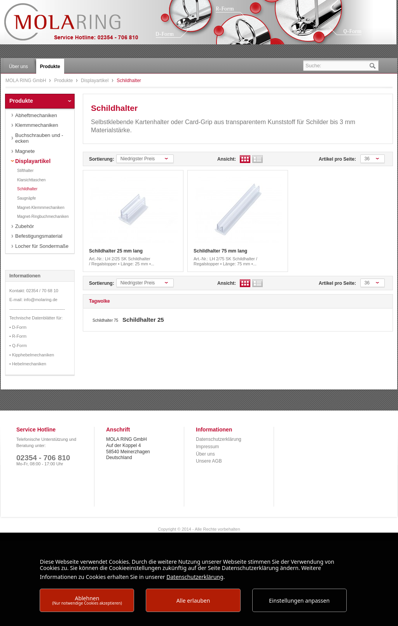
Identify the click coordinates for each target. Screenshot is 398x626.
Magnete (25, 151)
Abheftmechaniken (36, 115)
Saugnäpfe (26, 198)
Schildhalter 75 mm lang (220, 251)
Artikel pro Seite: (337, 159)
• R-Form (17, 336)
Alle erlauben (193, 600)
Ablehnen (87, 600)
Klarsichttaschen (31, 180)
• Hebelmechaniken (27, 363)
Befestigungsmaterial (38, 236)
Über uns (205, 454)
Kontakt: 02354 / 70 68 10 (33, 290)
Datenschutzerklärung (218, 439)
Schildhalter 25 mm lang (116, 251)
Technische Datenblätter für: (36, 318)
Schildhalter (27, 189)
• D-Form (17, 327)
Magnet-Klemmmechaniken (41, 207)
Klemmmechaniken (36, 125)
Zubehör (24, 226)
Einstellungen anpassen (299, 600)
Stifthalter (25, 170)
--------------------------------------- (37, 309)
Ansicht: (226, 159)
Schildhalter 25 (143, 319)
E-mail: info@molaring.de (33, 299)
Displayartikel (95, 80)
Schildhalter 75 (106, 320)
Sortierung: (101, 159)
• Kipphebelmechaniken (31, 354)
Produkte (64, 80)
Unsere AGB (209, 461)
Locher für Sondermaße (41, 246)
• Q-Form (18, 345)
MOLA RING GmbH (77, 25)
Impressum (207, 446)
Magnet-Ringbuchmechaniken (43, 216)
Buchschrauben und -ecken (39, 138)
